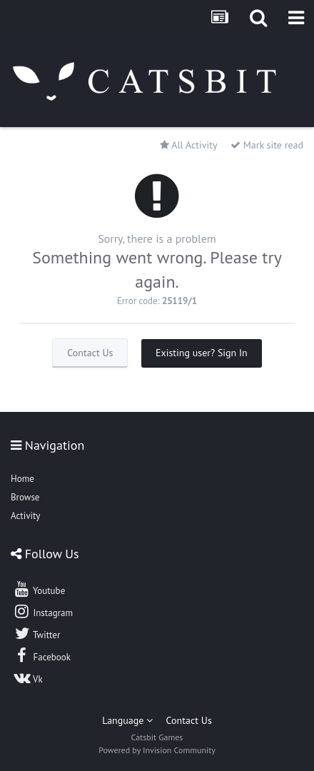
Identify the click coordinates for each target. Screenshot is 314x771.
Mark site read (267, 144)
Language (127, 720)
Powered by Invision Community (157, 750)
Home (22, 479)
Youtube (39, 589)
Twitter (36, 633)
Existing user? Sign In (202, 352)
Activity (25, 516)
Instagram (43, 611)
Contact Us (90, 352)
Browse (25, 497)
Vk (28, 677)
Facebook (42, 655)
